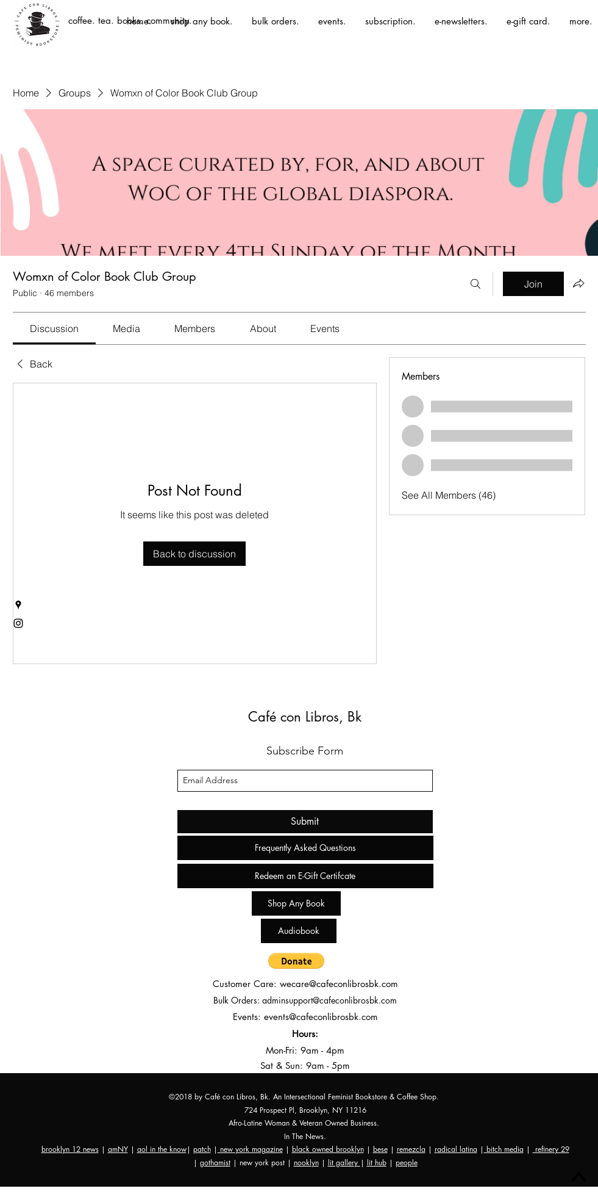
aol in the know (162, 1149)
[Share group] (578, 283)
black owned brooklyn (328, 1149)
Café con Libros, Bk (304, 716)
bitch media (504, 1149)
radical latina (456, 1149)
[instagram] (18, 623)
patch (202, 1149)
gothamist (215, 1162)
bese (380, 1149)
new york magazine (250, 1149)
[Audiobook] (298, 931)
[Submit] (305, 821)
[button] (296, 961)
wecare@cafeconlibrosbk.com (339, 984)
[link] (54, 328)
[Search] (475, 284)
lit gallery (344, 1162)
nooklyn (306, 1162)
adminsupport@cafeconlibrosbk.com (329, 1000)
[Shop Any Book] (296, 903)
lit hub (376, 1162)
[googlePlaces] (18, 605)
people (407, 1162)
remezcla (411, 1149)
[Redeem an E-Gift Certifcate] (305, 876)
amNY (118, 1149)
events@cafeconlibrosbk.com (321, 1016)
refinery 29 (551, 1149)
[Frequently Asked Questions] (305, 848)
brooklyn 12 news (70, 1149)
